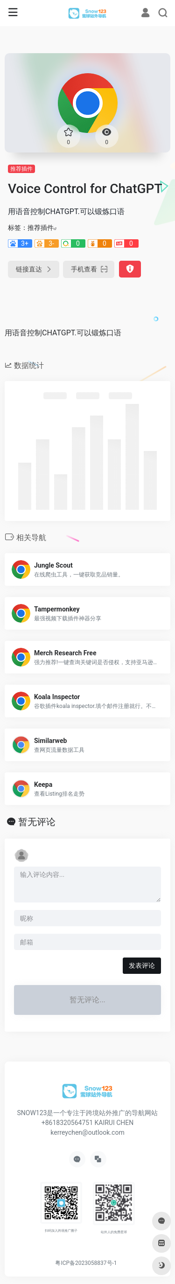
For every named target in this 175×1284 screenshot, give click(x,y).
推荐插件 (21, 169)
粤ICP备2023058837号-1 (86, 1263)
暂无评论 (37, 821)
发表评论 (142, 965)
